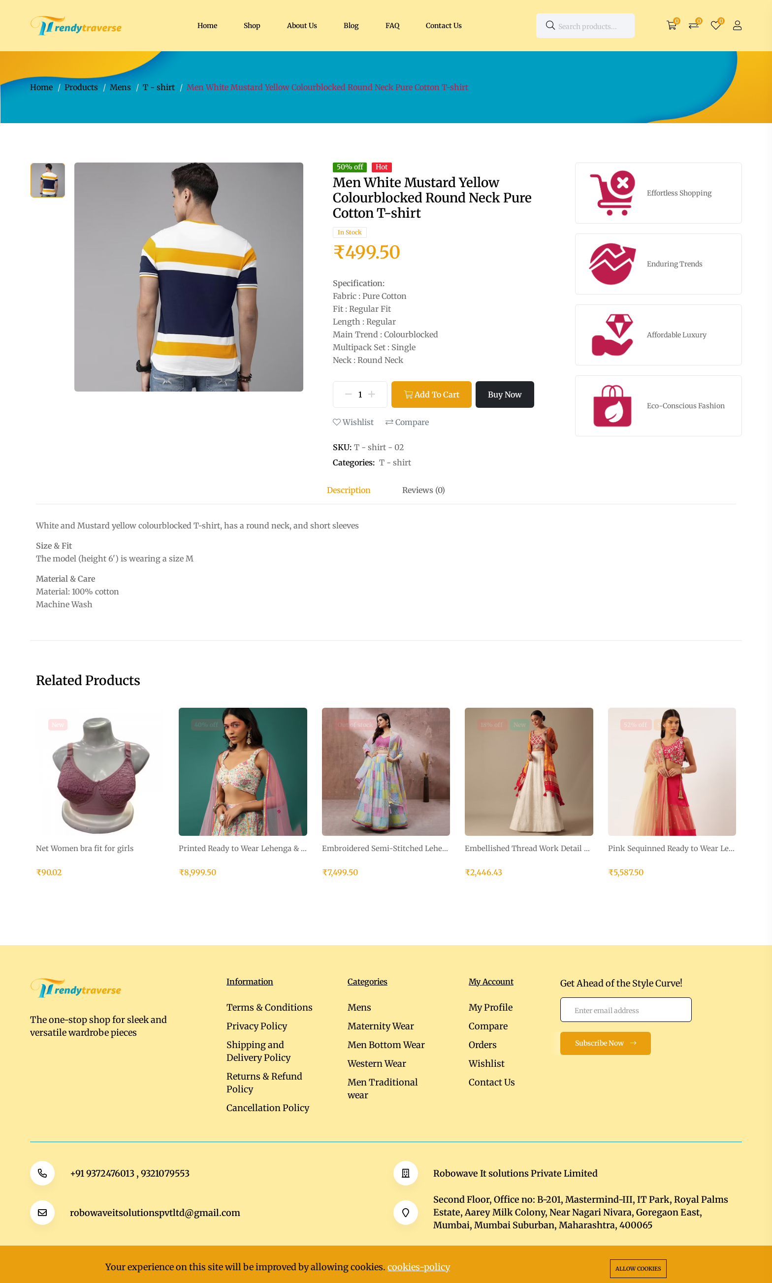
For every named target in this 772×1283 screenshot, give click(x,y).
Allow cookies (638, 1268)
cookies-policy (418, 1267)
